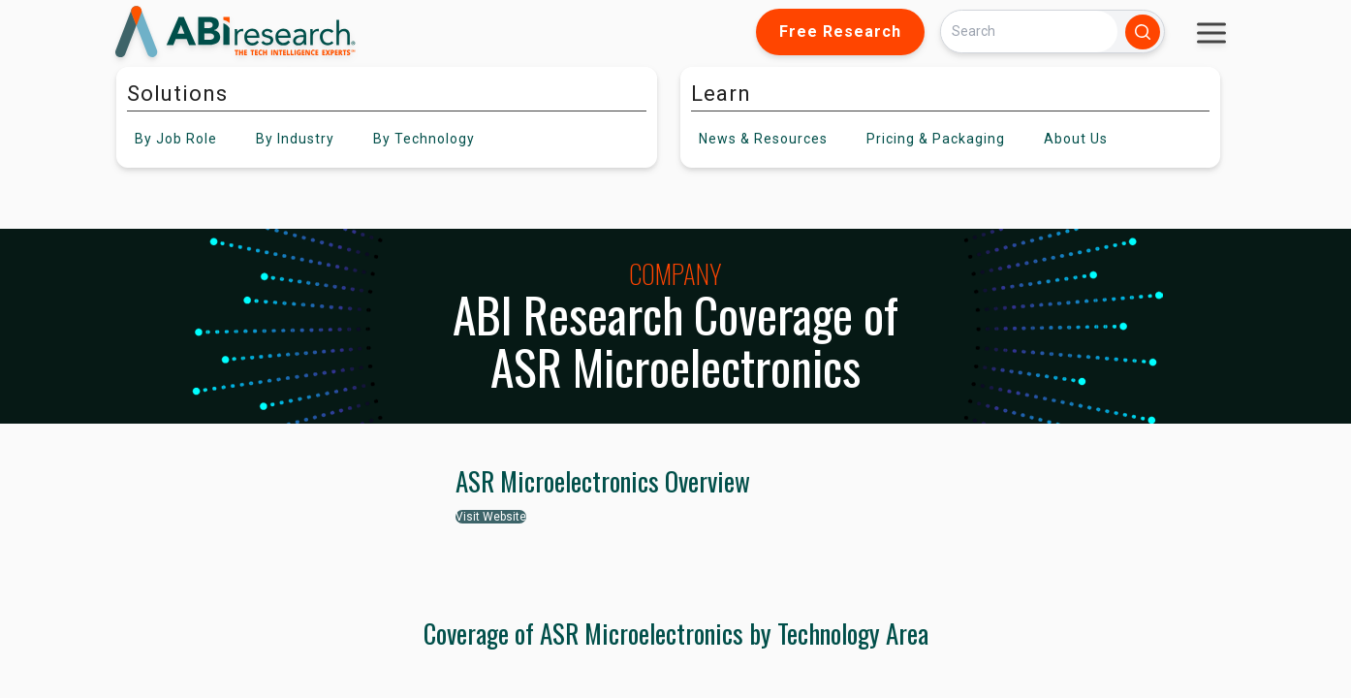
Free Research (840, 31)
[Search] (1029, 31)
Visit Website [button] (491, 517)
